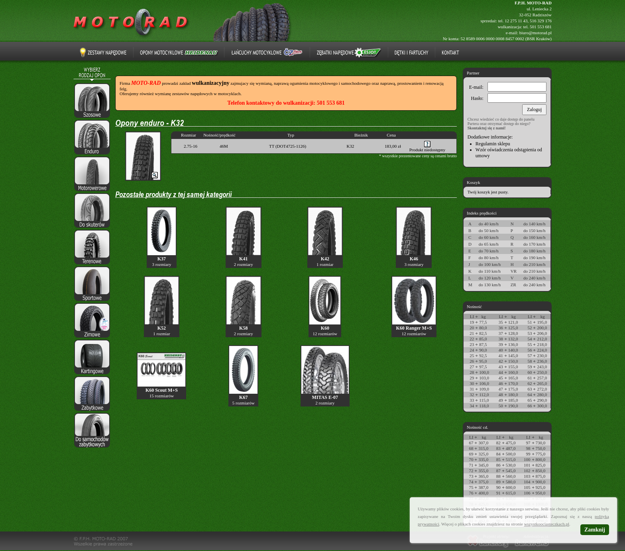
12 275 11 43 (516, 20)
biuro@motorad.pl (535, 32)
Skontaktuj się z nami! (487, 128)
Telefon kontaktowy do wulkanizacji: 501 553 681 (285, 103)
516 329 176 (541, 20)
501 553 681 (541, 26)
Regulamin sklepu (493, 144)
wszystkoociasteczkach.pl (546, 524)
